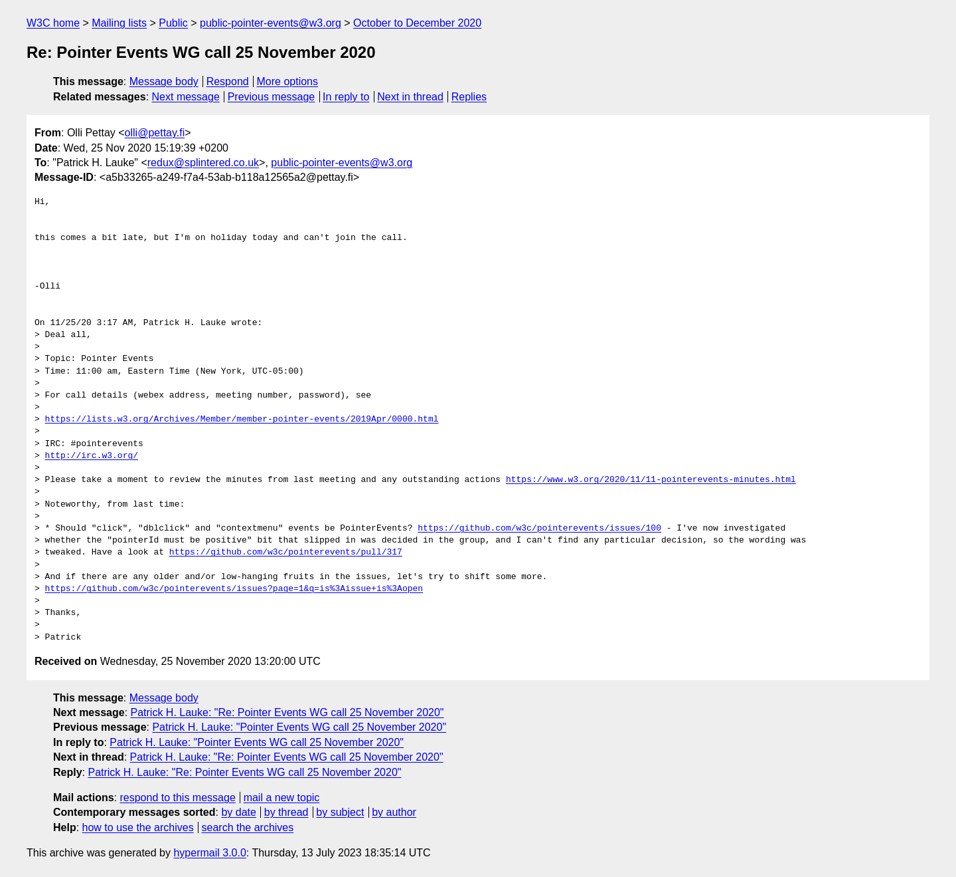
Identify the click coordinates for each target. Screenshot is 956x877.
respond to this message (177, 797)
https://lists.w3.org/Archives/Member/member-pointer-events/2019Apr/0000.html (242, 420)
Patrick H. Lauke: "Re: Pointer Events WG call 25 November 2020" (287, 712)
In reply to (346, 96)
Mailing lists (119, 23)
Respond (227, 81)
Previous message (271, 96)
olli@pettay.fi (155, 132)
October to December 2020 (417, 23)
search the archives (248, 827)
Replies (469, 96)
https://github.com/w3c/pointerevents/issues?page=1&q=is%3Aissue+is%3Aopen (234, 589)
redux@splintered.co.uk (203, 162)
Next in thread (410, 96)
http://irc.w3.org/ (91, 456)
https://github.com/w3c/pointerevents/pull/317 (285, 553)
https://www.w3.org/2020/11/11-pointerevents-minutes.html (651, 480)
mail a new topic (282, 797)
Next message (186, 96)
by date (238, 812)
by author (394, 812)
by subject (340, 812)
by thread (286, 812)
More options (288, 81)
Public (173, 23)
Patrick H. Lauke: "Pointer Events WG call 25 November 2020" (299, 727)
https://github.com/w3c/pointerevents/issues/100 (539, 529)
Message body (164, 81)
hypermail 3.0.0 (209, 852)
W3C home (53, 23)
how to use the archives (138, 827)
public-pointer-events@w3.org (270, 23)
